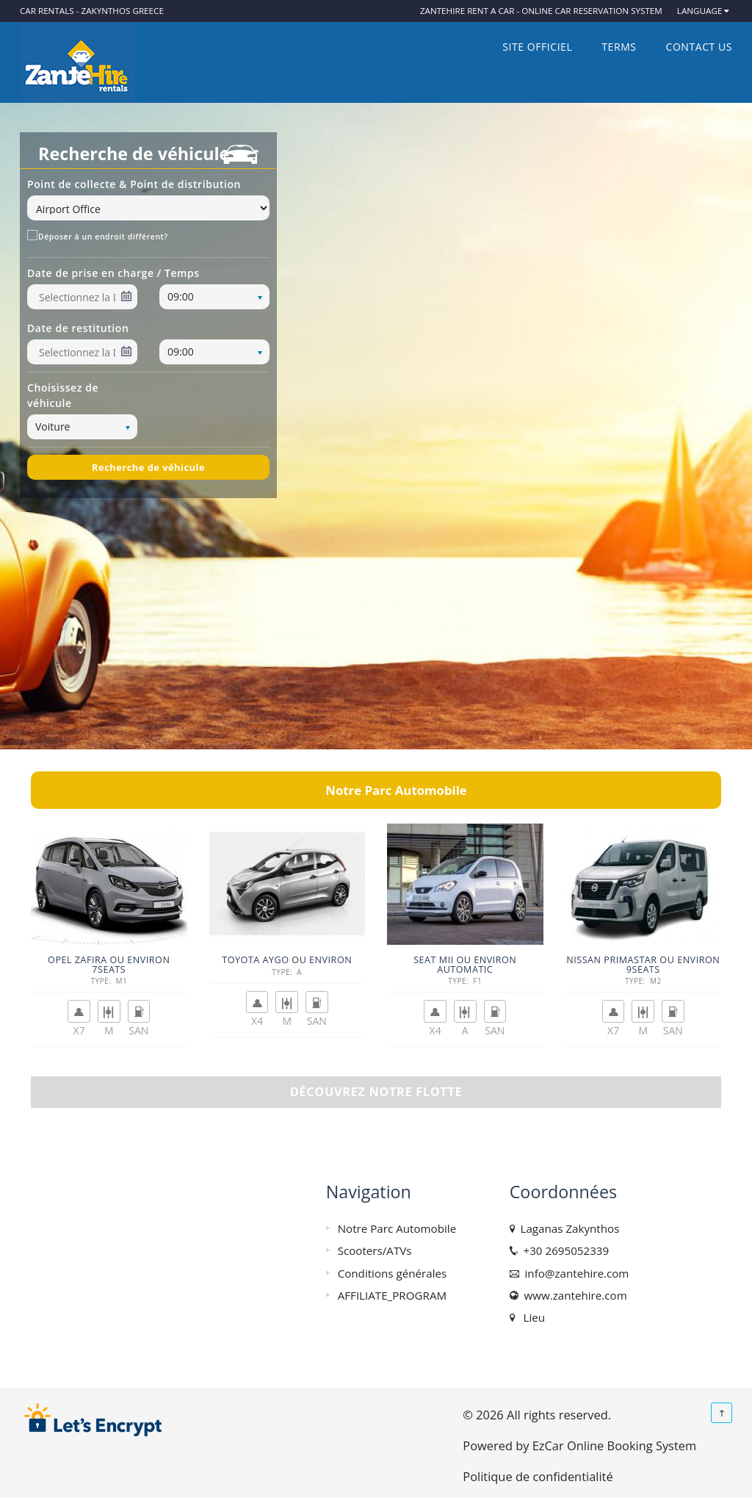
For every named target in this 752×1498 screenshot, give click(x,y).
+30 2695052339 (563, 1250)
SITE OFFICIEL (537, 47)
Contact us (699, 47)
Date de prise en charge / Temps (113, 273)
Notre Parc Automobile (397, 1228)
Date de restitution (78, 328)
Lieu (531, 1317)
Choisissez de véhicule (62, 395)
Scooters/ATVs (375, 1250)
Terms (618, 47)
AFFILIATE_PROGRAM (392, 1295)
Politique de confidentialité (537, 1476)
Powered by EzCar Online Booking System (579, 1445)
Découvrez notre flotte (376, 1092)
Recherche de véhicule (148, 467)
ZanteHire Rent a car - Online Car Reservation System (541, 10)
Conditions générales (392, 1273)
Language (700, 10)
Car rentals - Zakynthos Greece (92, 10)
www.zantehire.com (572, 1295)
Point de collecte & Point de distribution (134, 184)
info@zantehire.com (574, 1273)
